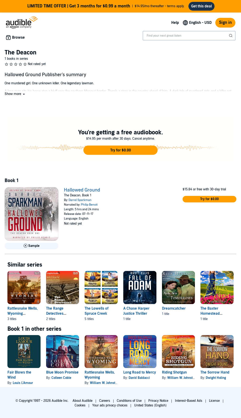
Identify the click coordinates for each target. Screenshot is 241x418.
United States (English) (150, 405)
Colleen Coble (61, 378)
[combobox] (189, 35)
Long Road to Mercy (139, 372)
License (214, 401)
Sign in (225, 22)
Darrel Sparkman (80, 200)
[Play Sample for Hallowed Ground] (31, 246)
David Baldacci (139, 378)
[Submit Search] (231, 35)
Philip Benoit (89, 205)
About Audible (82, 401)
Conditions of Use (129, 401)
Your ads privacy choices (109, 405)
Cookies (80, 405)
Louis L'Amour (23, 383)
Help (175, 22)
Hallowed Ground (82, 190)
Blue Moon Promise (62, 372)
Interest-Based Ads (188, 401)
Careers (104, 401)
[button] (15, 94)
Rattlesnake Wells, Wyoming (100, 375)
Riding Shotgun (174, 372)
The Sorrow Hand (214, 372)
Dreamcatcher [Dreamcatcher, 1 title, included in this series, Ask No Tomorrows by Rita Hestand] (174, 308)
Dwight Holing (216, 378)
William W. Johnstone (105, 383)
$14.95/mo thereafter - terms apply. (106, 6)
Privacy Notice (158, 401)
